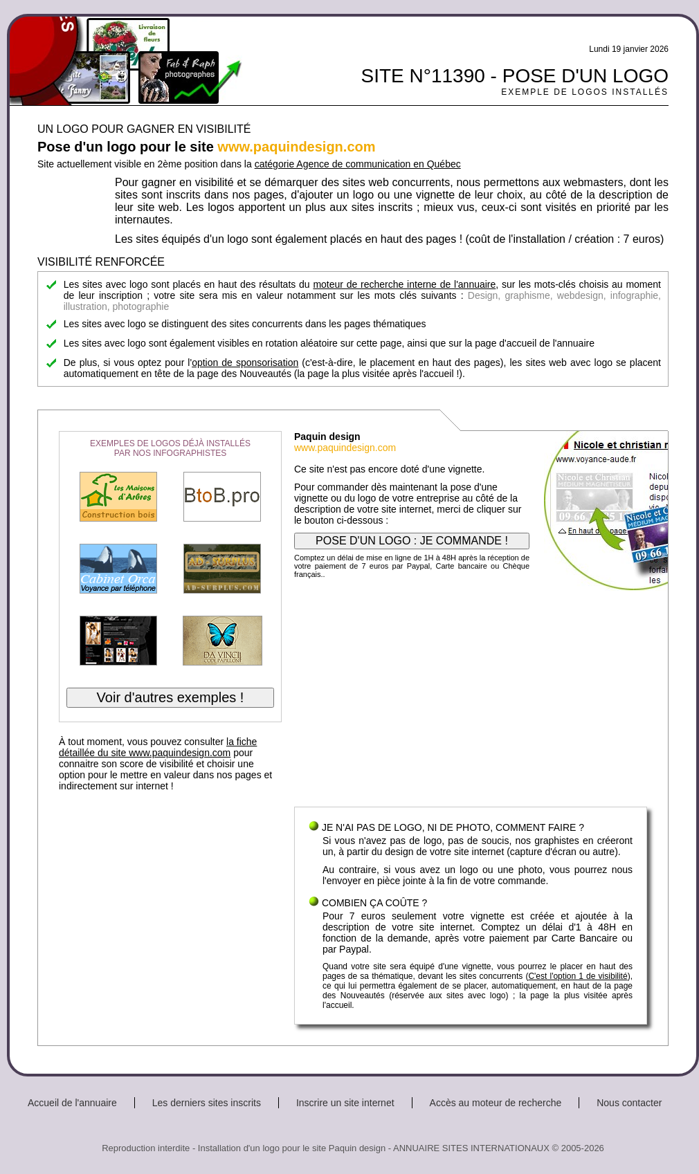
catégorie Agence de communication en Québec (358, 163)
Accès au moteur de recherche (496, 1102)
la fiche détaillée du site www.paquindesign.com (158, 747)
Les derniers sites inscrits (206, 1102)
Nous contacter (629, 1102)
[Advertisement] (470, 696)
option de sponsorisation (245, 362)
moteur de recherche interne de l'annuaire (404, 284)
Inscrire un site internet (345, 1102)
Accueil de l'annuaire (72, 1102)
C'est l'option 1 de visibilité (577, 976)
